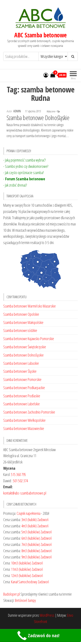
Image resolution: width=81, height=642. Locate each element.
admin (17, 111)
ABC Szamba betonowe (40, 35)
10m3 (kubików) (21, 563)
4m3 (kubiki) (29, 525)
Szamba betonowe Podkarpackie (24, 387)
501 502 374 (20, 480)
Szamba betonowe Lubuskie (21, 363)
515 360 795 (18, 474)
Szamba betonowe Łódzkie (20, 330)
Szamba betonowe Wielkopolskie (24, 420)
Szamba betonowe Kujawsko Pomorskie (28, 338)
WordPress (47, 615)
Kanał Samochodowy (24, 581)
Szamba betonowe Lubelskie (21, 403)
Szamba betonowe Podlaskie (21, 395)
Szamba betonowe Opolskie (21, 314)
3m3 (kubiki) (29, 519)
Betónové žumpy (25, 600)
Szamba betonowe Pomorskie (22, 379)
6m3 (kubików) (30, 538)
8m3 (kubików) (30, 550)
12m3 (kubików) (21, 575)
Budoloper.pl (11, 594)
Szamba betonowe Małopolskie (23, 322)
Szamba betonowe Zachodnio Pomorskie (29, 412)
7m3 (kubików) (30, 544)
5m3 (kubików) (30, 531)
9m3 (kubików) (30, 557)
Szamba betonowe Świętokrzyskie (24, 346)
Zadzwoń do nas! (37, 636)
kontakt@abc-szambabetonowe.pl (24, 493)
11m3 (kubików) (21, 569)
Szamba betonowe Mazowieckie (23, 428)
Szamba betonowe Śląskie (20, 371)
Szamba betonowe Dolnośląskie (37, 117)
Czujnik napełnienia (28, 513)
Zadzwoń (43, 519)
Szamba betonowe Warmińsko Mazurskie (29, 306)
